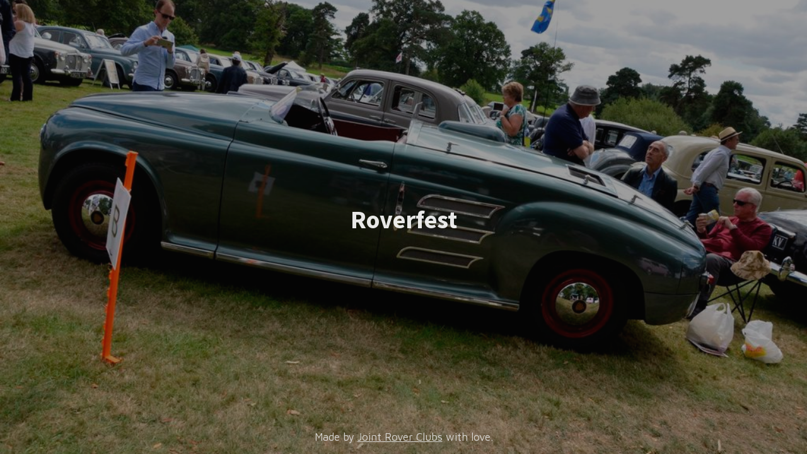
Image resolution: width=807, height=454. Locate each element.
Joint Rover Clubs (400, 437)
